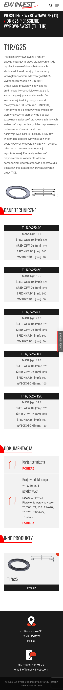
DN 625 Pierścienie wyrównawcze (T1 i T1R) (25, 23)
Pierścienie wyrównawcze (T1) (31, 15)
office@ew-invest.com (35, 669)
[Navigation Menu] (57, 5)
